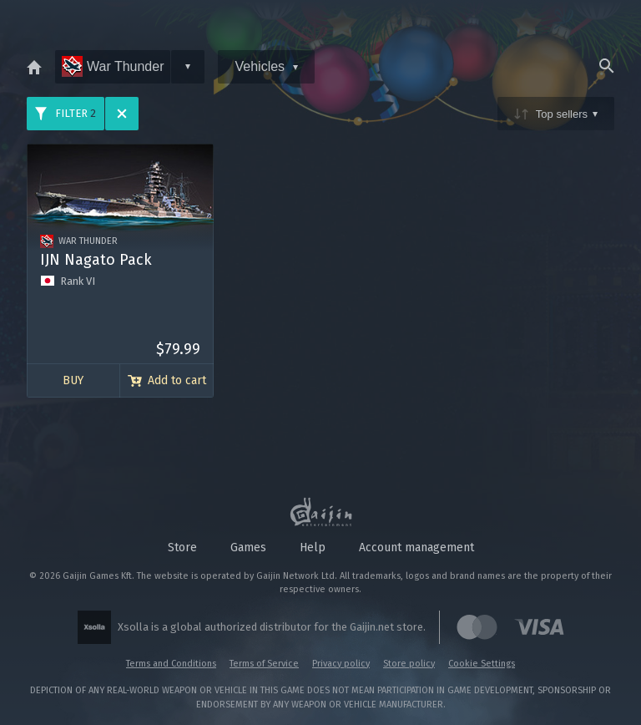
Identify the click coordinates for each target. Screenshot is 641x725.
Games (248, 547)
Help (313, 547)
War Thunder (113, 66)
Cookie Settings (481, 663)
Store (182, 547)
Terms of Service (264, 663)
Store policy (409, 663)
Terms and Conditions (171, 663)
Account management (416, 547)
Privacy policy (341, 663)
